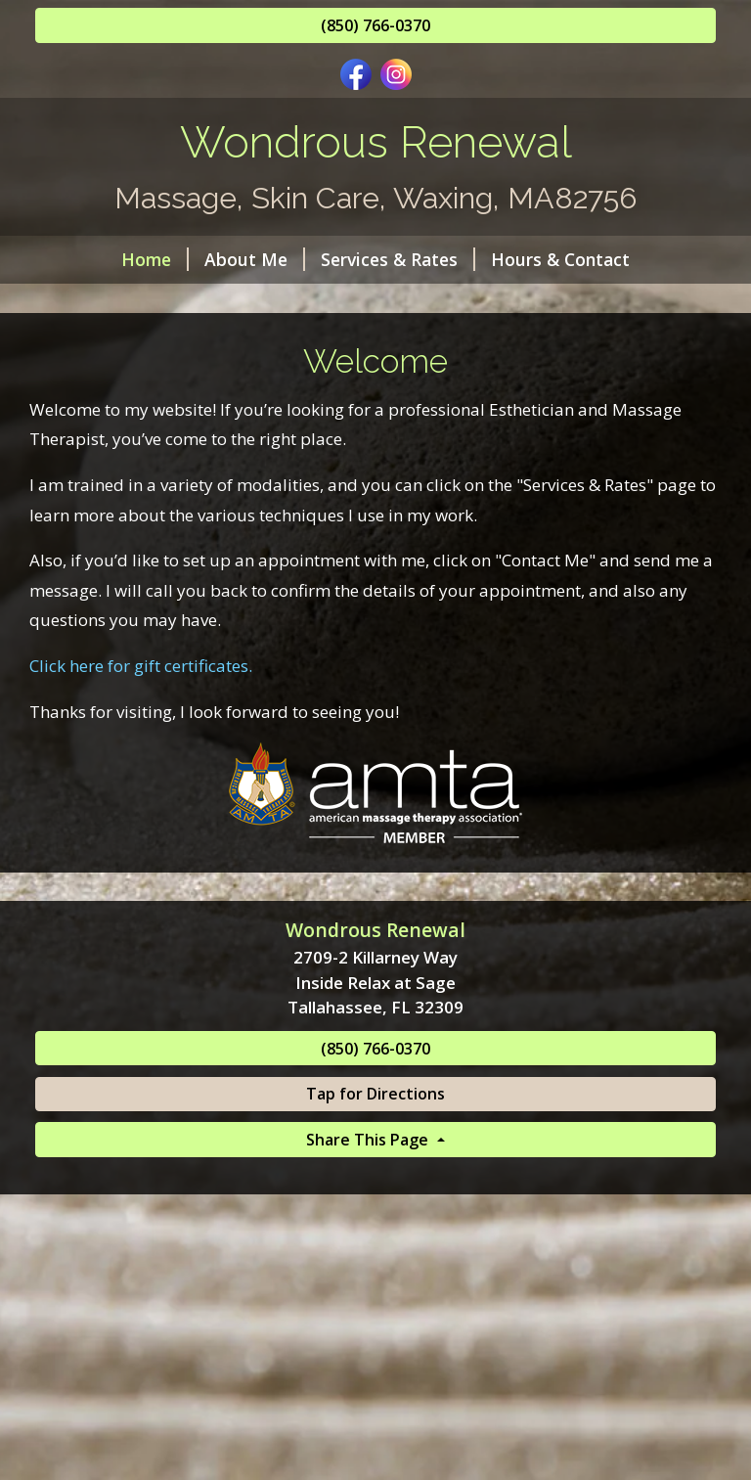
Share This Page (369, 1139)
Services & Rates (398, 259)
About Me (254, 259)
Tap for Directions (375, 1093)
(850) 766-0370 (375, 25)
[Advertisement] (375, 1336)
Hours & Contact (560, 259)
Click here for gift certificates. (140, 665)
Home (155, 259)
